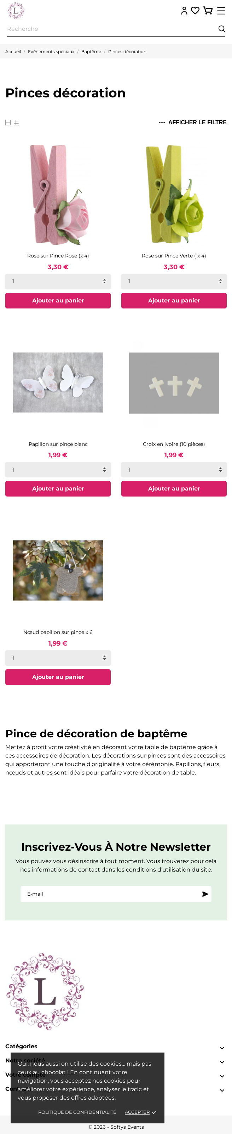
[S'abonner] (205, 894)
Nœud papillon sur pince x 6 (58, 632)
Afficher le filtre (193, 122)
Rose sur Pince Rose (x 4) (58, 256)
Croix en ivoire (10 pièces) (174, 444)
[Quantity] (58, 281)
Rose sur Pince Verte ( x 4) (174, 256)
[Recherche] (116, 29)
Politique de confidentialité (77, 1112)
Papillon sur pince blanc (58, 444)
